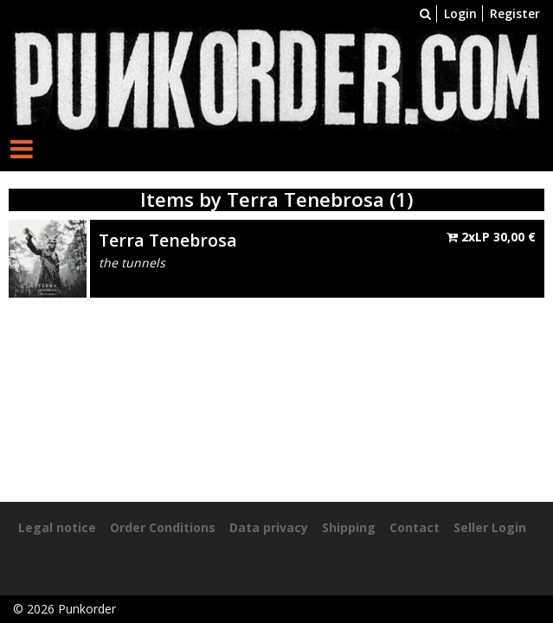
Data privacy (268, 527)
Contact (414, 527)
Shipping (349, 527)
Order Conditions (162, 527)
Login (460, 13)
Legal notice (57, 527)
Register (515, 13)
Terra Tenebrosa (168, 240)
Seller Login (489, 527)
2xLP (491, 236)
